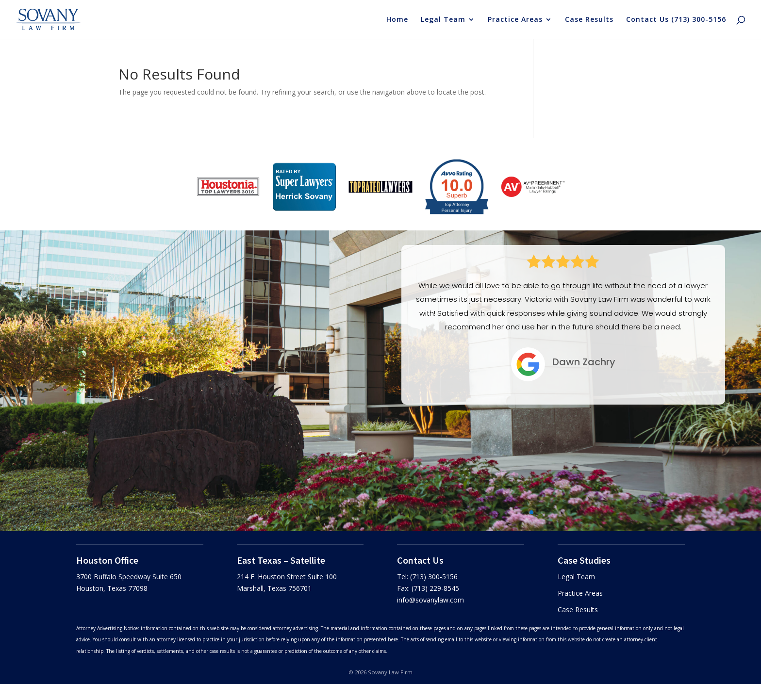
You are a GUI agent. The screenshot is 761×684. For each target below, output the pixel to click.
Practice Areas (515, 20)
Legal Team (443, 20)
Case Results (589, 20)
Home (397, 20)
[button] (531, 512)
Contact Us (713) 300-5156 (676, 20)
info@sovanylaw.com (430, 599)
